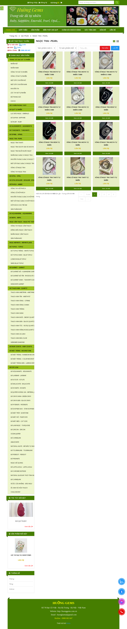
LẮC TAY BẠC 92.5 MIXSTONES (21, 555)
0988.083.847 (24, 50)
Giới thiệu (23, 30)
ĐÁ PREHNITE (15, 459)
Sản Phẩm (25, 36)
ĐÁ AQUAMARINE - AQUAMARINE (21, 213)
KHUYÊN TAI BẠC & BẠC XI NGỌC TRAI (22, 159)
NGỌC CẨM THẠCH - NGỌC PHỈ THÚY (22, 222)
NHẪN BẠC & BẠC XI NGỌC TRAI (21, 155)
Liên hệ (112, 30)
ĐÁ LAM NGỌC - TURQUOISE (20, 425)
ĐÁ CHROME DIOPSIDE (18, 471)
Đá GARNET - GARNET (17, 267)
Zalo (23, 44)
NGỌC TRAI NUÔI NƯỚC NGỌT (21, 151)
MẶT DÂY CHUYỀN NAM (19, 84)
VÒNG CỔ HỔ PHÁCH (18, 193)
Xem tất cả (29, 526)
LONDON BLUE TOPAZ (18, 259)
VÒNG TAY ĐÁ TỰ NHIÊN (19, 72)
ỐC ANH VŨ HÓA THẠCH (19, 488)
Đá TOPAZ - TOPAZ (16, 247)
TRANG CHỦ (10, 30)
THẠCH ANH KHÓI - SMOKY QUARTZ (22, 317)
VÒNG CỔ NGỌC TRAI (18, 168)
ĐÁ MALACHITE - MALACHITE (20, 384)
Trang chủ (13, 36)
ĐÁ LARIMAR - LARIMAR (18, 376)
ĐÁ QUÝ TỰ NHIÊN (16, 109)
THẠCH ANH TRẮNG (17, 309)
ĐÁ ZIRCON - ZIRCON (18, 430)
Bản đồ (103, 30)
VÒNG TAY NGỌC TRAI (18, 172)
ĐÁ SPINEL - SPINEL (16, 134)
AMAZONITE (15, 442)
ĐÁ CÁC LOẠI (14, 367)
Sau (81, 199)
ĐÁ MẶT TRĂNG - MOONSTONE (20, 351)
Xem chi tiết (49, 83)
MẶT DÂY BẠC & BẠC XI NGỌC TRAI (22, 163)
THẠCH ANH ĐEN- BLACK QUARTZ (22, 321)
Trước (88, 194)
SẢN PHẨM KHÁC (16, 209)
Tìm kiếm (105, 48)
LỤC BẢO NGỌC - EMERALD (20, 114)
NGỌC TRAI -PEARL (40, 36)
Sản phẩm (35, 30)
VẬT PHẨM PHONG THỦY (18, 105)
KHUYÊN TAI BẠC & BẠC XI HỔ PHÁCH (22, 197)
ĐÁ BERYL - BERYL (15, 218)
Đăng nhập (32, 2)
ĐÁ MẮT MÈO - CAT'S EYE (19, 421)
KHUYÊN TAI (15, 89)
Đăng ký (43, 2)
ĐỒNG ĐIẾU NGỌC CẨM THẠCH (21, 230)
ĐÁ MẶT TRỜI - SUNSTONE (19, 413)
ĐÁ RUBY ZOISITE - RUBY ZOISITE (21, 347)
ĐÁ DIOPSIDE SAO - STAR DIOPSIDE (22, 409)
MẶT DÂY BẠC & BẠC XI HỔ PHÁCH (22, 201)
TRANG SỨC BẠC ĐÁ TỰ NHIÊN (20, 60)
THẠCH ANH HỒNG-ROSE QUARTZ (22, 330)
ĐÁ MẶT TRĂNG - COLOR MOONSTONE (22, 359)
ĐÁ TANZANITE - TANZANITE (19, 130)
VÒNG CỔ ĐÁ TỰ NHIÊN (19, 76)
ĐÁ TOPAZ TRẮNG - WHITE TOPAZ (22, 251)
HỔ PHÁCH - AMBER (16, 184)
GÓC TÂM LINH (90, 30)
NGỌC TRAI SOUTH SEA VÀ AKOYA (22, 147)
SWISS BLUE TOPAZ (17, 263)
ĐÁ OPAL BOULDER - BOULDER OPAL (22, 180)
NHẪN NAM (15, 68)
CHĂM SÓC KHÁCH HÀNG (71, 30)
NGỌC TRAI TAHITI (17, 143)
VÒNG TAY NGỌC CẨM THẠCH (21, 226)
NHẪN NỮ (14, 64)
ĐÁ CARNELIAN (16, 438)
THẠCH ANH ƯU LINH (18, 334)
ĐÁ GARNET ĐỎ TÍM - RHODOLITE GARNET (22, 276)
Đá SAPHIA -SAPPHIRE (18, 118)
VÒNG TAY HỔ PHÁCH (18, 188)
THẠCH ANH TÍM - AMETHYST (20, 296)
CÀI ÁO (13, 101)
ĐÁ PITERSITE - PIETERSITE (19, 405)
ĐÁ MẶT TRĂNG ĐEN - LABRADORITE (22, 363)
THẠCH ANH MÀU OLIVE (19, 338)
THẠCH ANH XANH (17, 313)
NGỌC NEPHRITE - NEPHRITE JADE (21, 243)
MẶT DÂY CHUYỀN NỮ (18, 80)
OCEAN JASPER (15, 434)
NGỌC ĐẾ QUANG (17, 463)
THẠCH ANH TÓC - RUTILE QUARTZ (22, 326)
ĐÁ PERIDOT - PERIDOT (18, 455)
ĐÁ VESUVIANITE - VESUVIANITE (21, 371)
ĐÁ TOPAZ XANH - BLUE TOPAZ (21, 255)
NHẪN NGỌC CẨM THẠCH (19, 234)
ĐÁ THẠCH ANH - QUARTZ (18, 288)
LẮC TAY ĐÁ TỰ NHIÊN (18, 93)
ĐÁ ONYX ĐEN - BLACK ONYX (20, 400)
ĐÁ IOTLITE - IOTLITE (17, 380)
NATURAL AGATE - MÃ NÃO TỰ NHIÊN (22, 446)
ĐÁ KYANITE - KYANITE (18, 388)
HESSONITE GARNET (17, 284)
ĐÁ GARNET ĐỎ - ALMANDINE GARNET (22, 272)
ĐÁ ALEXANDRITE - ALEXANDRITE (21, 126)
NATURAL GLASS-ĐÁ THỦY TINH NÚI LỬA (22, 475)
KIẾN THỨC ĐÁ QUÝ (50, 30)
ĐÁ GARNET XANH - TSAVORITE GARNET (22, 280)
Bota (68, 623)
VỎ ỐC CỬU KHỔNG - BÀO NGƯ (21, 484)
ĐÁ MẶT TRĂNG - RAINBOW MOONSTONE (22, 355)
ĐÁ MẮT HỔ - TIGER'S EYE (19, 417)
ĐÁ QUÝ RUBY (21, 521)
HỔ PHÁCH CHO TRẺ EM (19, 205)
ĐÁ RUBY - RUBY (16, 122)
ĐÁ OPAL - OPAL (15, 176)
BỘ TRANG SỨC (16, 97)
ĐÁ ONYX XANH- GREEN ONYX (21, 396)
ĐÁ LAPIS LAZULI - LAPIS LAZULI (21, 467)
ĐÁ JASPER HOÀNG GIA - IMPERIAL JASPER (22, 392)
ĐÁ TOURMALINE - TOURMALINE (21, 450)
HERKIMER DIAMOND (18, 342)
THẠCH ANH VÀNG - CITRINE (20, 301)
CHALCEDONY (15, 492)
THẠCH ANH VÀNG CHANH (20, 305)
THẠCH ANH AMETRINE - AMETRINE (22, 292)
